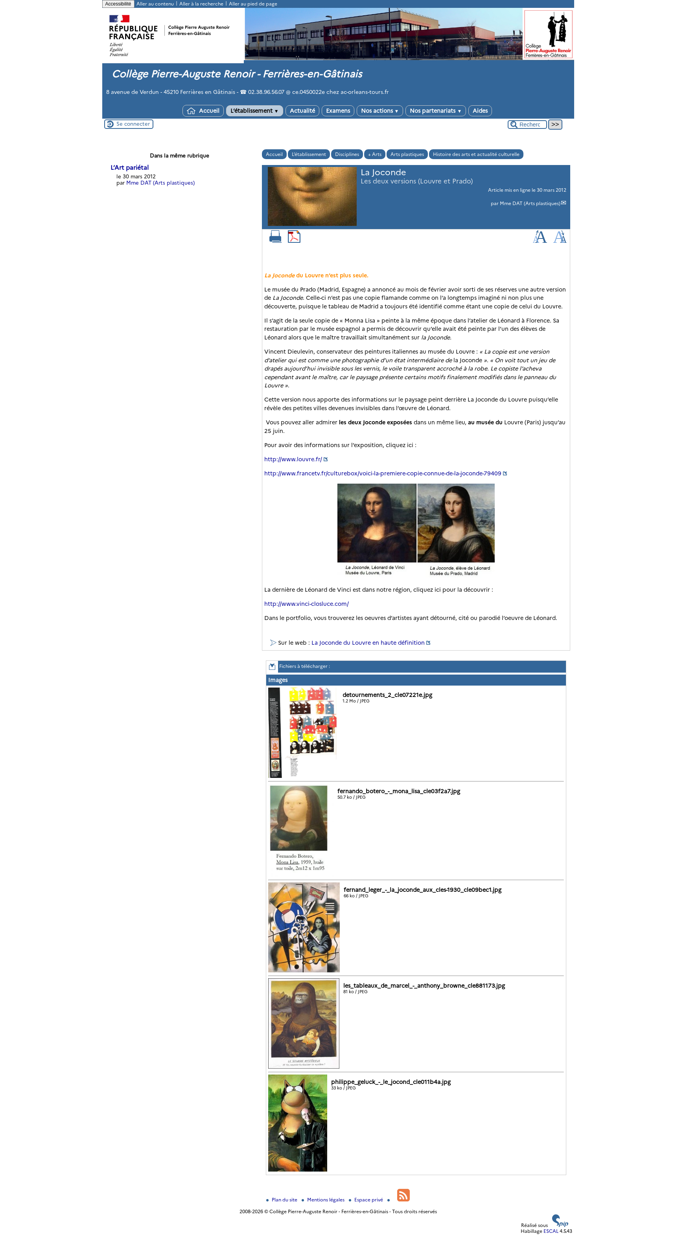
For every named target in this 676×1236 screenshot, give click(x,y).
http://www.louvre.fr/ (293, 459)
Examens (338, 110)
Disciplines (347, 154)
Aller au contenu (155, 4)
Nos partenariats (436, 110)
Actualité (302, 110)
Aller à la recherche (201, 4)
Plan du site (282, 1200)
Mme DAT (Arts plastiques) (530, 203)
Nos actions (380, 110)
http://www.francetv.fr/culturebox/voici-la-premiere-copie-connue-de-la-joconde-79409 (382, 473)
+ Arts (374, 154)
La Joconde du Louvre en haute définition (368, 642)
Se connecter (133, 124)
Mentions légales (324, 1200)
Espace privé (366, 1200)
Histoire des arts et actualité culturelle (476, 154)
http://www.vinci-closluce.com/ (306, 603)
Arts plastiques (407, 154)
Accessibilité (118, 4)
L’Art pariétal (130, 167)
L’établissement (254, 110)
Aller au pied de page (253, 4)
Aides (480, 110)
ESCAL (550, 1231)
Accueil (203, 111)
